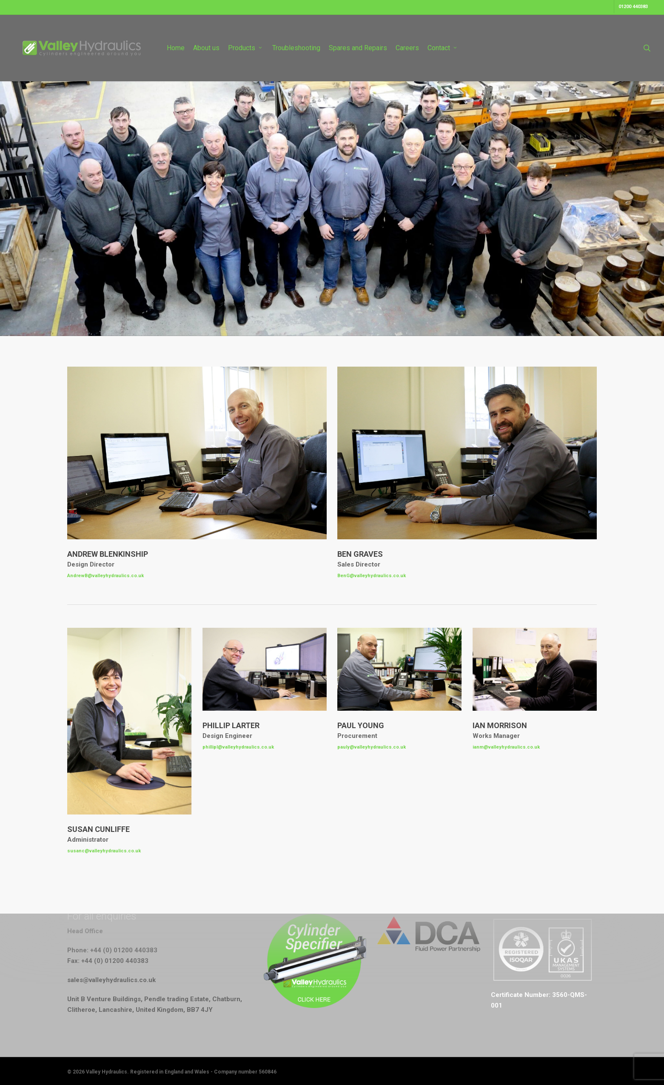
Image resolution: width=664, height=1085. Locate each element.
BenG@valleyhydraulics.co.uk (371, 575)
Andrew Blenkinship (107, 554)
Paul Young (360, 725)
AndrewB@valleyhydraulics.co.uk (105, 575)
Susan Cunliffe (98, 829)
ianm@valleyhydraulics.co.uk (506, 747)
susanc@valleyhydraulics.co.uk (104, 851)
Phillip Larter (230, 725)
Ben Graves (360, 554)
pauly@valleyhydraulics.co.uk (371, 747)
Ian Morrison (500, 725)
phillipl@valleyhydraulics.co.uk (238, 747)
